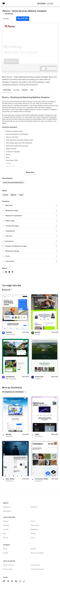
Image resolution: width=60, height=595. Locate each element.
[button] (57, 3)
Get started (45, 3)
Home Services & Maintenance (13, 182)
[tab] (7, 90)
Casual (5, 195)
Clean (21, 195)
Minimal (13, 195)
